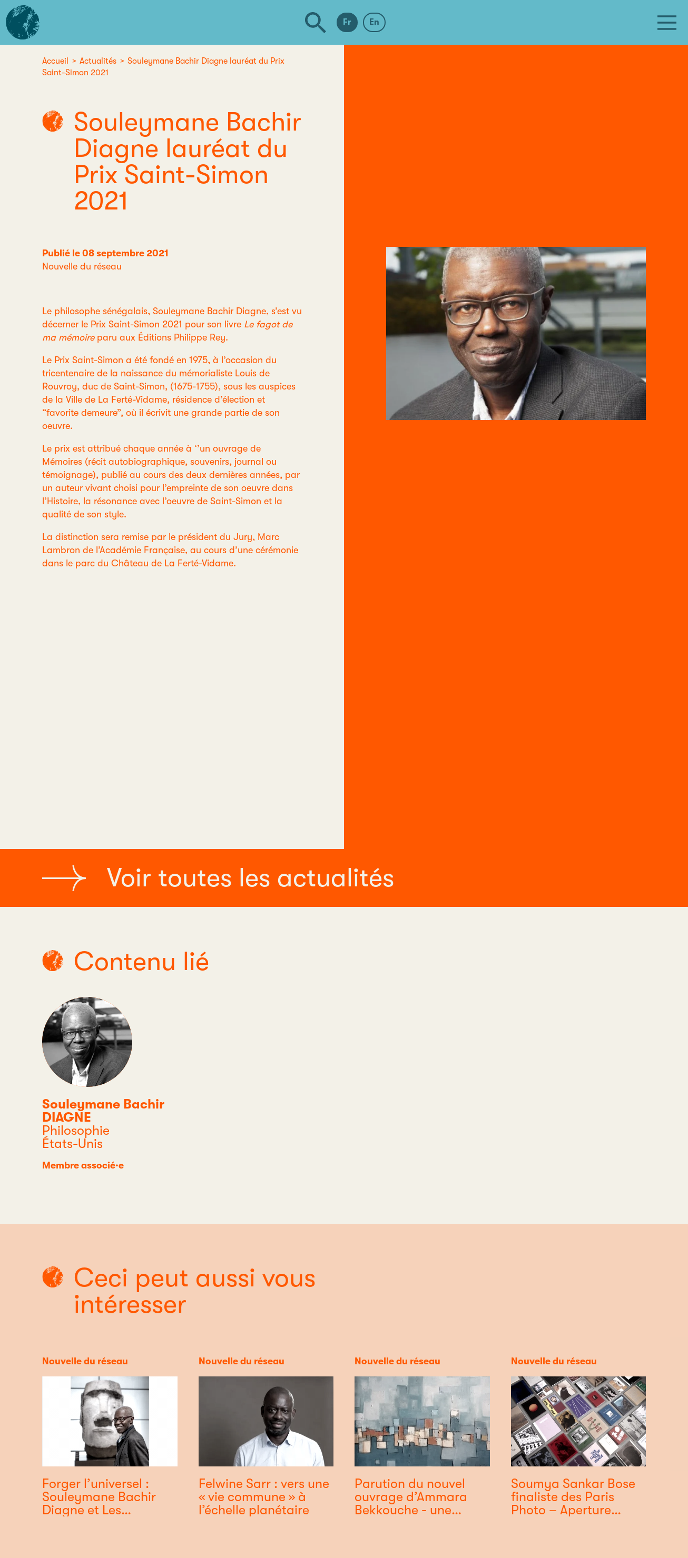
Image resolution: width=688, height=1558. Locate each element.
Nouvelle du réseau (82, 266)
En (374, 22)
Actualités (98, 61)
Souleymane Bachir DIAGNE (103, 1110)
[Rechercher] (315, 22)
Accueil (55, 61)
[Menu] (667, 22)
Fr (347, 22)
